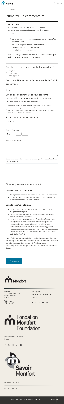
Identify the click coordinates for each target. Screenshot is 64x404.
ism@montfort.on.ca (11, 382)
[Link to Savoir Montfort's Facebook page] (6, 389)
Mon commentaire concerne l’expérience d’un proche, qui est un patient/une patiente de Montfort (31, 111)
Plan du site (54, 399)
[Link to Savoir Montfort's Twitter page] (9, 389)
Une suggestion (13, 76)
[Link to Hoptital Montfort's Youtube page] (47, 303)
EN (54, 3)
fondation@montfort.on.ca (13, 337)
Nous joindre (36, 291)
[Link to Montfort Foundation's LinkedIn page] (17, 345)
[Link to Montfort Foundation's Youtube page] (21, 345)
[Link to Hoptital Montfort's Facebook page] (33, 303)
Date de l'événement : (13, 130)
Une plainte (12, 71)
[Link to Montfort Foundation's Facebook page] (6, 345)
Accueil (12, 10)
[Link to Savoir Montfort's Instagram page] (13, 389)
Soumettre (15, 261)
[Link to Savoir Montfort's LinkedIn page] (17, 389)
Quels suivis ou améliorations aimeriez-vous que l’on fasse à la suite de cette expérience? (31, 160)
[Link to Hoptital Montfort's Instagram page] (40, 303)
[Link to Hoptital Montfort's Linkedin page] (43, 303)
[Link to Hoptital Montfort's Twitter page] (36, 303)
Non (9, 90)
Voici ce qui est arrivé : (14, 140)
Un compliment (13, 73)
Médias (34, 297)
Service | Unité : (11, 121)
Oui (9, 88)
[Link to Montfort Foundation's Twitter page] (9, 345)
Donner (7, 339)
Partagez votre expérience (41, 294)
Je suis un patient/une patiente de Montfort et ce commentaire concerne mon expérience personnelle (30, 106)
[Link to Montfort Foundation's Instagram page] (13, 345)
